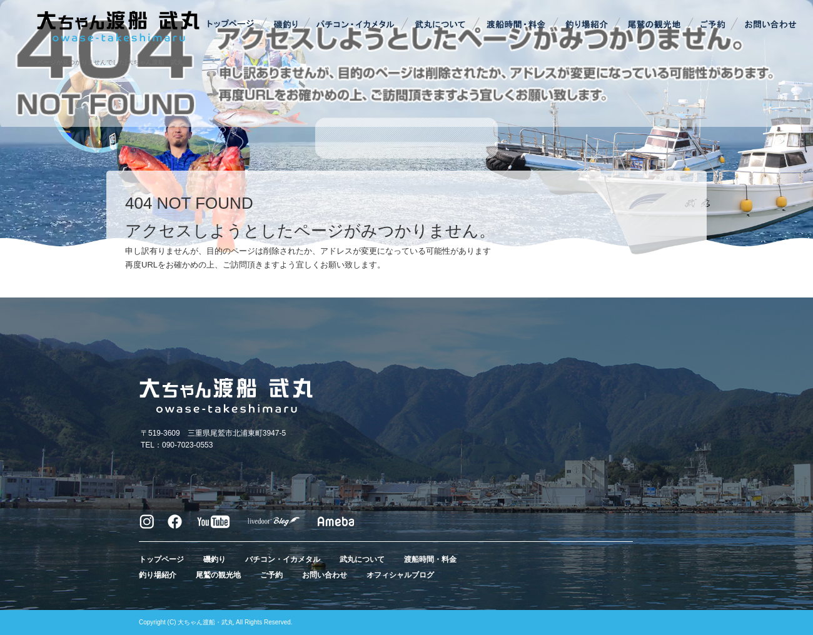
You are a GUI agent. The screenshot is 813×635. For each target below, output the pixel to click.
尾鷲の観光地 (653, 25)
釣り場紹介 (588, 25)
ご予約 (713, 25)
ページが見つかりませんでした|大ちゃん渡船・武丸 (110, 62)
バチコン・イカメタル (356, 25)
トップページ (231, 25)
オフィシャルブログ (400, 575)
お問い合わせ (769, 25)
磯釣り (284, 25)
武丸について (440, 25)
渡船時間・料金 (516, 25)
